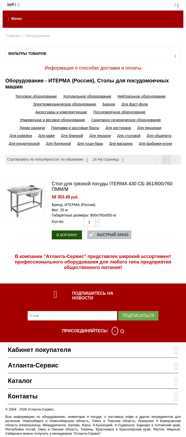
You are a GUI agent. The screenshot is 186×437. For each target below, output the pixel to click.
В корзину (66, 235)
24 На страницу (107, 160)
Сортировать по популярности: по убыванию (47, 160)
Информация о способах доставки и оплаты (93, 68)
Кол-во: (58, 221)
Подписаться (138, 315)
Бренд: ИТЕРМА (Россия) (73, 205)
